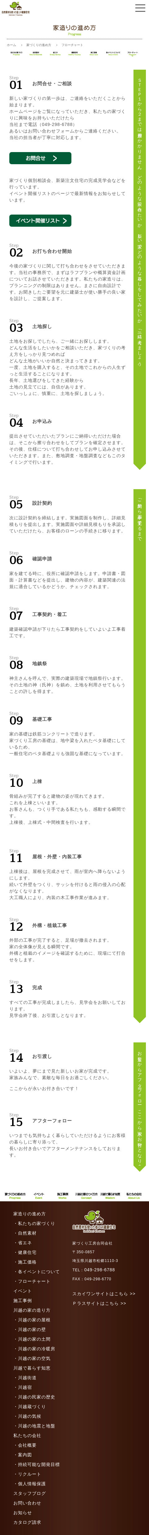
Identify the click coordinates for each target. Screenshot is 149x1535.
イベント (22, 1290)
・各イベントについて (36, 1271)
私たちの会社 (27, 1435)
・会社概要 (25, 1445)
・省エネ (22, 1242)
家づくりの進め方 (38, 45)
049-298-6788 (99, 1269)
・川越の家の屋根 (32, 1319)
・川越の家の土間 (32, 1339)
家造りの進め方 (29, 1213)
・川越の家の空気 (32, 1358)
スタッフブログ (29, 1493)
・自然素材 (25, 1233)
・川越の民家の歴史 (34, 1396)
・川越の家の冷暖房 (34, 1348)
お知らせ (22, 1512)
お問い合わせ (27, 1502)
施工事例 (22, 1300)
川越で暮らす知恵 (32, 1368)
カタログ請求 (27, 1522)
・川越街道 (25, 1377)
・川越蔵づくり (29, 1406)
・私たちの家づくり (34, 1223)
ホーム (11, 45)
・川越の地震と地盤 (34, 1425)
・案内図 (22, 1454)
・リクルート (27, 1474)
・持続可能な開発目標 (36, 1464)
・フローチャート (32, 1281)
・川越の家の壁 (29, 1329)
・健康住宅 (25, 1252)
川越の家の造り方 (32, 1310)
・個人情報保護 (29, 1483)
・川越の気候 (27, 1416)
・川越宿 (22, 1387)
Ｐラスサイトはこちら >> (99, 1303)
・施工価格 (25, 1261)
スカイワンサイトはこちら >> (103, 1293)
